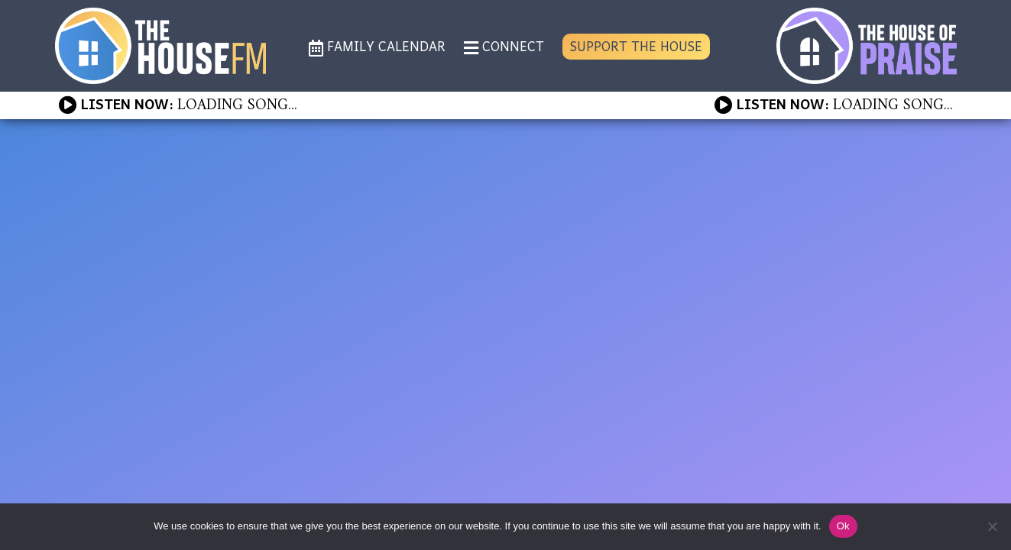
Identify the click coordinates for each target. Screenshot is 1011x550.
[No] (992, 526)
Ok (843, 526)
